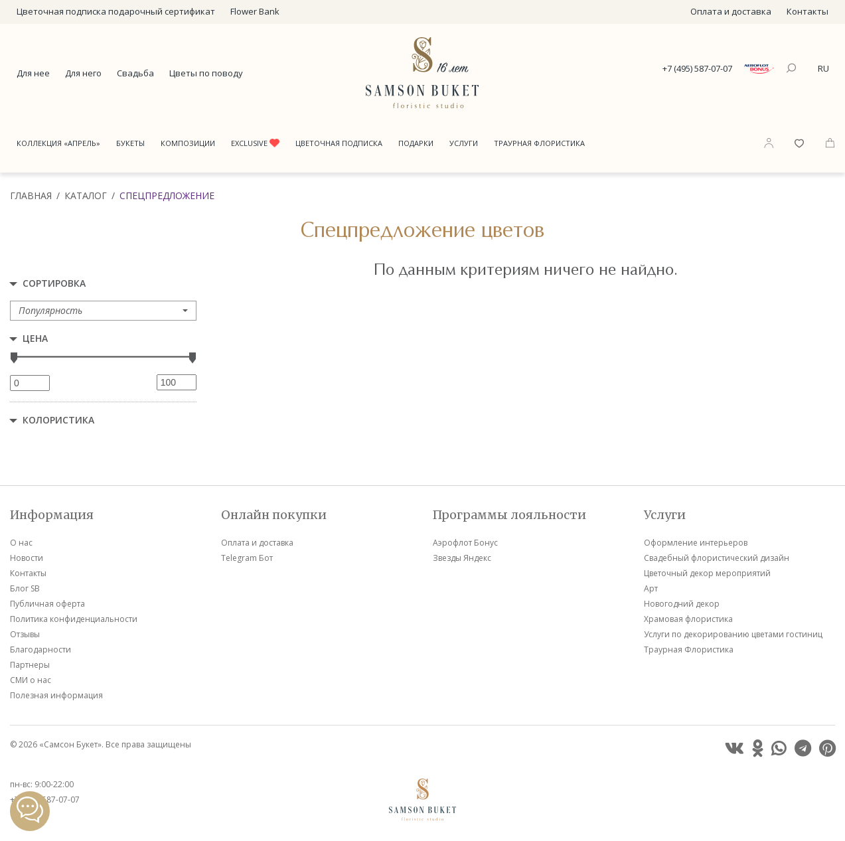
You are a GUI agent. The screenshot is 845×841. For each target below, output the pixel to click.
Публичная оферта (47, 603)
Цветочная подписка (338, 143)
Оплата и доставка (730, 11)
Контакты (807, 11)
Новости (26, 558)
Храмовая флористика (688, 619)
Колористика (58, 420)
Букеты (130, 143)
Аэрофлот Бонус (465, 542)
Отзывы (25, 634)
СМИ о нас (30, 680)
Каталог (85, 195)
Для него (83, 73)
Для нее (33, 73)
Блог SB (25, 588)
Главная (31, 195)
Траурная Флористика (539, 143)
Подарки (415, 143)
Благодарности (40, 649)
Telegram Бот (247, 558)
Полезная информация (56, 695)
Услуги (463, 143)
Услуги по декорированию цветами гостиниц (733, 634)
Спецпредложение (166, 195)
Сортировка (54, 283)
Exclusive (255, 143)
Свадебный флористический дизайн (716, 558)
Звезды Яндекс (462, 558)
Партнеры (30, 664)
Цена (35, 338)
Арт (651, 588)
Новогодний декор (682, 603)
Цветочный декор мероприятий (707, 573)
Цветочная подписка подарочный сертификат (116, 11)
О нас (21, 542)
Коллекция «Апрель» (58, 143)
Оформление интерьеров (695, 542)
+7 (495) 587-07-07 (697, 68)
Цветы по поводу (206, 73)
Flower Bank (254, 11)
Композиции (188, 143)
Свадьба (135, 73)
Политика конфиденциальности (73, 619)
